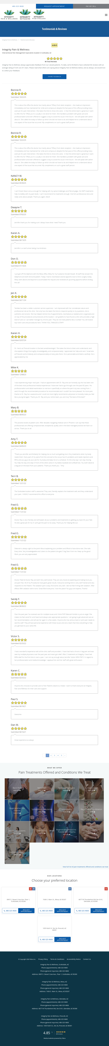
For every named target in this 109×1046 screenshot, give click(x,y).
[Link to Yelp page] (30, 888)
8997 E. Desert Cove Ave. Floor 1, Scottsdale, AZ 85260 (18, 900)
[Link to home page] (23, 15)
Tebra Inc (32, 959)
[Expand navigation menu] (106, 15)
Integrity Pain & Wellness (9, 40)
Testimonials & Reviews (27, 40)
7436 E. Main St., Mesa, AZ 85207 (54, 900)
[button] (54, 6)
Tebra (63, 1038)
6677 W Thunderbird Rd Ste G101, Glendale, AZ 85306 (91, 900)
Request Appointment (26, 910)
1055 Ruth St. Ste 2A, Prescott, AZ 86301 (54, 929)
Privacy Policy (43, 959)
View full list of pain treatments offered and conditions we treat (85, 867)
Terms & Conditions (57, 959)
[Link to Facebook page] (33, 888)
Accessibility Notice (74, 959)
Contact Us (87, 959)
